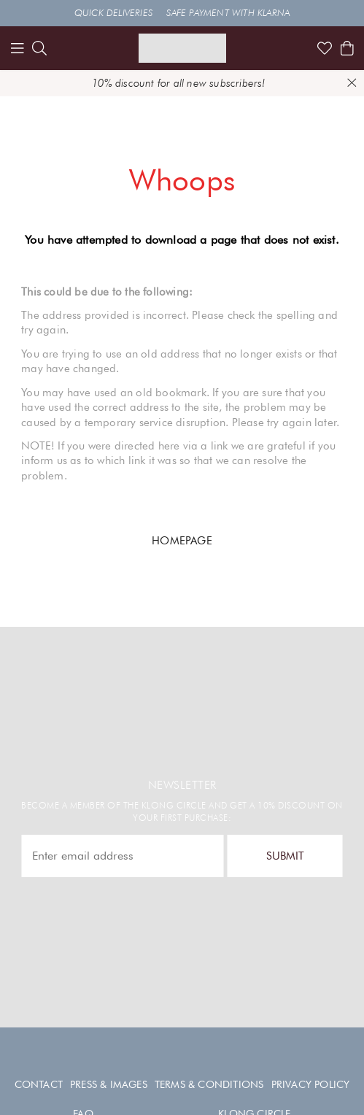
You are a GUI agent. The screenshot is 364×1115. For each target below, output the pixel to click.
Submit (285, 855)
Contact (39, 1084)
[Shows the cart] (347, 48)
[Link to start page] (182, 48)
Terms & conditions (209, 1084)
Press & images (108, 1084)
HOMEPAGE (182, 540)
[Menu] (17, 48)
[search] (39, 48)
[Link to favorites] (324, 48)
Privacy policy (310, 1084)
